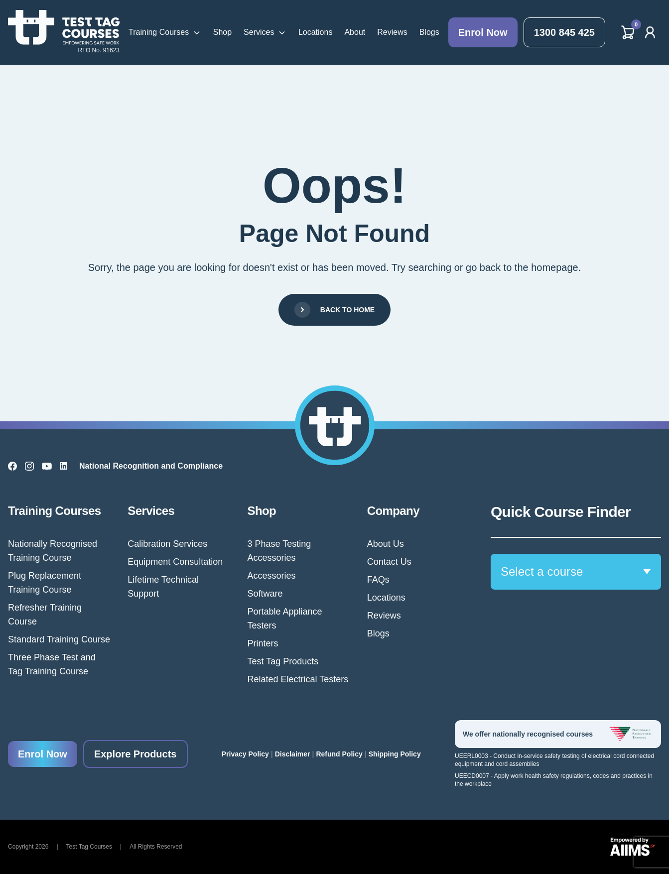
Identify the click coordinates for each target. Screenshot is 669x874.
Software (265, 594)
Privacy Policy (245, 754)
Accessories (272, 576)
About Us (385, 544)
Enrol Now (483, 32)
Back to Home (334, 310)
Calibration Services (167, 544)
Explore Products (135, 754)
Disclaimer (292, 754)
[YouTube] (47, 466)
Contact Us (389, 562)
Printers (263, 643)
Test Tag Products (283, 661)
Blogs (429, 32)
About (354, 32)
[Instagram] (29, 466)
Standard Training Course (59, 639)
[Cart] (628, 32)
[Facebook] (12, 466)
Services (259, 32)
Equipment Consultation (175, 562)
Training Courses (159, 32)
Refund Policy (339, 754)
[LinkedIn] (63, 466)
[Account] (650, 32)
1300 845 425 (564, 32)
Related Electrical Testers (298, 679)
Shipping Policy (395, 754)
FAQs (378, 580)
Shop (222, 32)
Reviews (392, 32)
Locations (315, 32)
